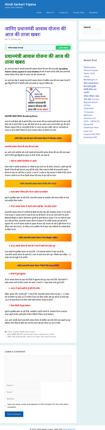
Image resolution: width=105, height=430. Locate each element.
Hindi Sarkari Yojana (20, 4)
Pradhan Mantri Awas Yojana (24, 332)
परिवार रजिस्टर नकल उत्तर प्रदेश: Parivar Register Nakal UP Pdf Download (91, 102)
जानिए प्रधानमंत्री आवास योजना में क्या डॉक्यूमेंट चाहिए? (38, 237)
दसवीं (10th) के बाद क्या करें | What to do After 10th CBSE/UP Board (31, 336)
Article (9, 332)
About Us (50, 12)
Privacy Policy (78, 12)
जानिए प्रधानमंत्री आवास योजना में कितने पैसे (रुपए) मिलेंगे (37, 265)
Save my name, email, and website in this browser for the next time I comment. (38, 405)
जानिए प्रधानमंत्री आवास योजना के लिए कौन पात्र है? (38, 183)
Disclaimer (93, 12)
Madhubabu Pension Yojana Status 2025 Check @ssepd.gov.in (91, 73)
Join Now (63, 47)
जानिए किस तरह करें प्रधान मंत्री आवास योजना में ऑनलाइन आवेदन (38, 138)
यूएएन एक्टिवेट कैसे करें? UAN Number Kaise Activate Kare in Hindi (30, 334)
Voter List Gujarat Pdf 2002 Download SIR (92, 134)
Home (39, 12)
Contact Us (63, 12)
